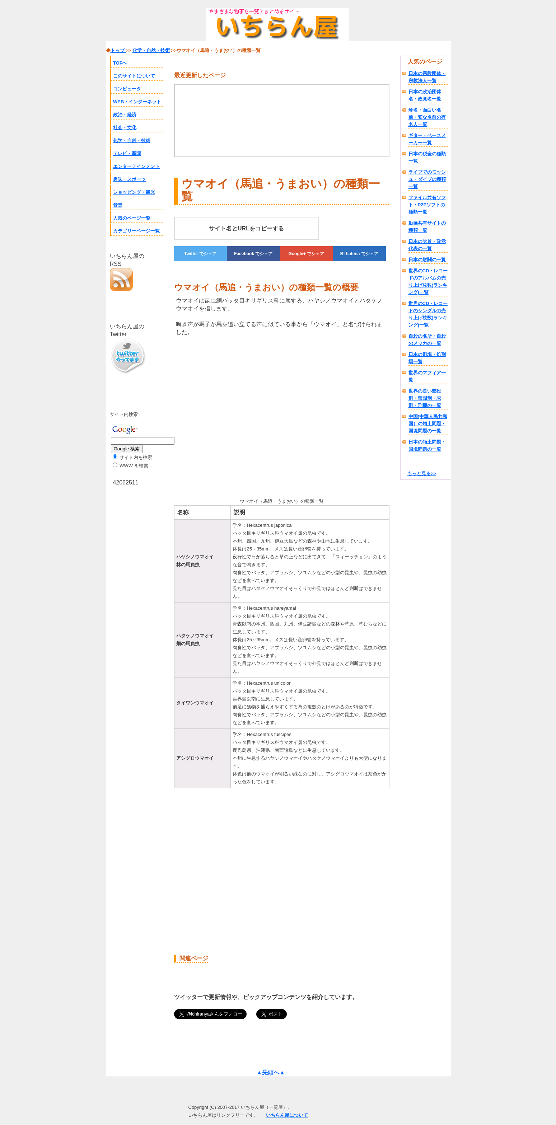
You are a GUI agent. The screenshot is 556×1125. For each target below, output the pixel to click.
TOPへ (120, 63)
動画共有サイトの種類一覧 (427, 226)
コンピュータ (127, 89)
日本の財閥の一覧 (427, 259)
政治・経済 (124, 114)
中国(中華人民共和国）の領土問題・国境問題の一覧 (427, 423)
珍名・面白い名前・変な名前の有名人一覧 (427, 117)
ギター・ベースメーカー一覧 (427, 139)
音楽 (117, 205)
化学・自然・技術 (131, 140)
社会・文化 (124, 127)
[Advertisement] (234, 415)
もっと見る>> (421, 473)
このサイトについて (134, 76)
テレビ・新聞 (127, 153)
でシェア (200, 253)
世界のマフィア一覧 (427, 376)
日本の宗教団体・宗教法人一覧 (427, 77)
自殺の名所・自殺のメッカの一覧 (427, 339)
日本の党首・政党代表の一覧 (427, 245)
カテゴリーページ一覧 (136, 231)
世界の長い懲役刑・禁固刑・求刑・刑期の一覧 (424, 398)
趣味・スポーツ (129, 179)
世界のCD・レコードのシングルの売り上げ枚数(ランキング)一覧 (428, 314)
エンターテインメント (136, 166)
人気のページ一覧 (131, 218)
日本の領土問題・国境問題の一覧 (427, 445)
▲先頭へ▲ (271, 1072)
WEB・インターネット (137, 101)
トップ (118, 50)
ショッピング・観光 (134, 192)
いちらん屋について (287, 1115)
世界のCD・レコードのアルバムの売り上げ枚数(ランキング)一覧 (428, 281)
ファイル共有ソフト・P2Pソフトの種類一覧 (427, 205)
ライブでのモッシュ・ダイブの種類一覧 (427, 179)
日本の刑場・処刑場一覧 (427, 358)
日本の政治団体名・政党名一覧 (424, 95)
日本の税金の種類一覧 (427, 157)
